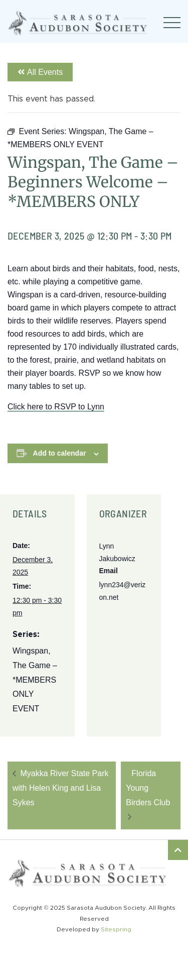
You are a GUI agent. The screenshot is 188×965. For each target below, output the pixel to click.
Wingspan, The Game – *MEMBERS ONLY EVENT (35, 680)
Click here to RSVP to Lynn (56, 406)
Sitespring (116, 929)
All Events (40, 72)
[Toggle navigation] (171, 22)
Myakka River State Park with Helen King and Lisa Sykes (61, 788)
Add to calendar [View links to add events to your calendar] (59, 453)
